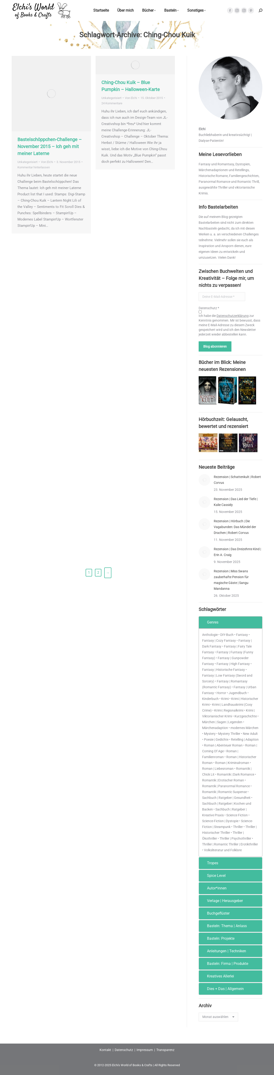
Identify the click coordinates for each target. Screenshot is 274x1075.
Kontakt (105, 1050)
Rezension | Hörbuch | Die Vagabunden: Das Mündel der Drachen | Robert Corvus (235, 527)
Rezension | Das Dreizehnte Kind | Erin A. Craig (237, 552)
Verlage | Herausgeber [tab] (222, 901)
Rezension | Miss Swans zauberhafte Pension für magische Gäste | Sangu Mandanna (231, 579)
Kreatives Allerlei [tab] (217, 976)
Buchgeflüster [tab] (215, 913)
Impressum (145, 1050)
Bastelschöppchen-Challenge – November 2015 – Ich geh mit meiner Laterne (49, 146)
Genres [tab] (209, 622)
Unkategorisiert (27, 162)
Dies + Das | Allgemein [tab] (222, 989)
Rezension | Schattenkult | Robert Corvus (237, 480)
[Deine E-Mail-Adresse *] (222, 296)
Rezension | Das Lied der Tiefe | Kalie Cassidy (235, 502)
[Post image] (204, 480)
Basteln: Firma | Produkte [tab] (224, 963)
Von (47, 162)
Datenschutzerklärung (233, 316)
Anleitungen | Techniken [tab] (223, 951)
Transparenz (165, 1050)
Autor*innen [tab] (214, 888)
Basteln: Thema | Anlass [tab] (224, 926)
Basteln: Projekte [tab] (217, 938)
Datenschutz (124, 1050)
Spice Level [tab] (213, 875)
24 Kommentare (111, 103)
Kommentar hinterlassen (33, 167)
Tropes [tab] (209, 863)
